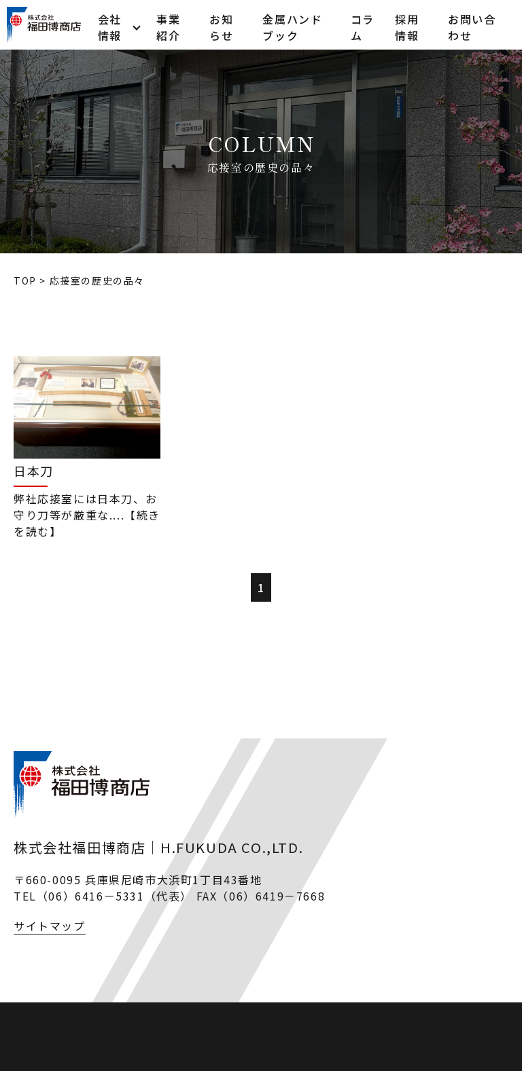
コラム (363, 24)
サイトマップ (50, 926)
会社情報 (110, 24)
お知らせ (221, 24)
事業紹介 (168, 24)
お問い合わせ (471, 24)
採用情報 (407, 24)
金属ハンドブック (292, 24)
